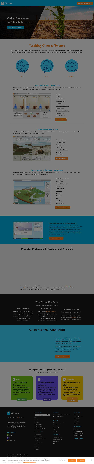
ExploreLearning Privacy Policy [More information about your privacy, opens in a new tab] (29, 462)
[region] (47, 460)
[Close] (91, 460)
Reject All (72, 460)
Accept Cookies (81, 460)
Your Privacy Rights (62, 460)
